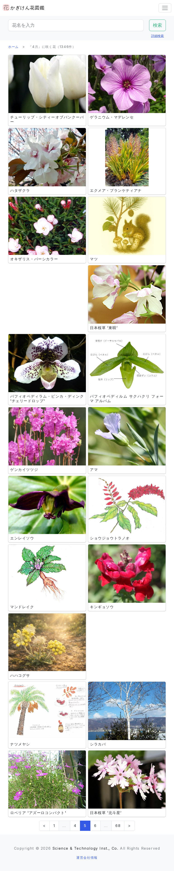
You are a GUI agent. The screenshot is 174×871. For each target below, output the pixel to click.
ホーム (13, 47)
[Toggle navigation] (165, 7)
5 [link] (85, 825)
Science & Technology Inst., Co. (85, 848)
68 (118, 825)
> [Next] (129, 825)
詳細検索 (157, 36)
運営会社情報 (87, 857)
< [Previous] (44, 825)
